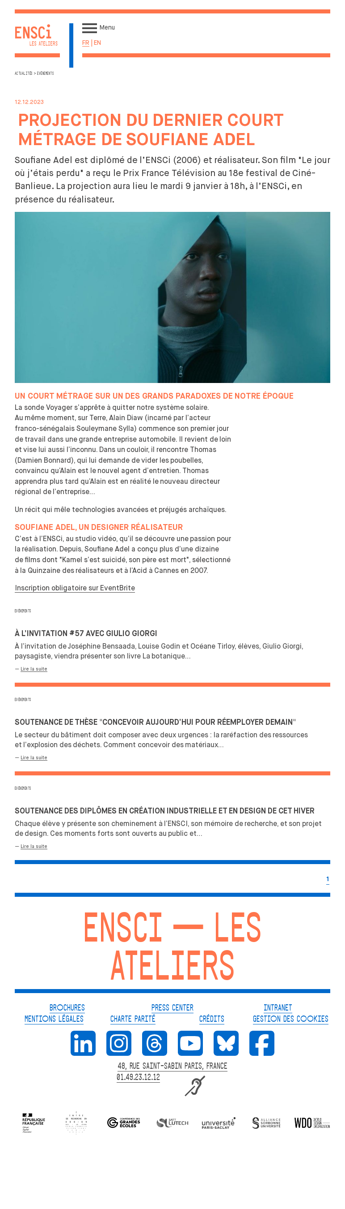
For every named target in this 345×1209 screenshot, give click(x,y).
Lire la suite (34, 668)
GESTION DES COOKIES (290, 1019)
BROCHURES (67, 1008)
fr (85, 42)
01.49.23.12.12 (138, 1077)
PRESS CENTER (172, 1008)
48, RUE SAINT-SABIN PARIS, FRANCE (172, 1066)
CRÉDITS (211, 1019)
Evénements (23, 611)
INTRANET (278, 1008)
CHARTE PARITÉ (133, 1019)
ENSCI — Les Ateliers (172, 950)
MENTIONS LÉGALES (54, 1019)
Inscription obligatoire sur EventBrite (75, 588)
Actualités (24, 74)
